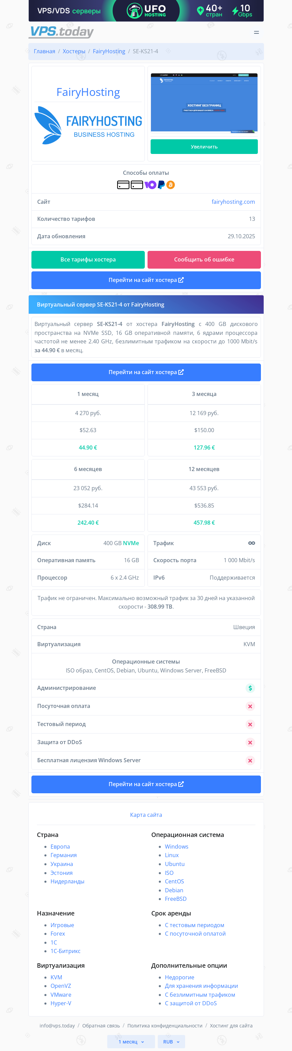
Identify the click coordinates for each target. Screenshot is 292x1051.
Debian (174, 890)
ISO (169, 873)
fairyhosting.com (233, 201)
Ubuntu (175, 864)
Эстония (62, 873)
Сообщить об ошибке (204, 259)
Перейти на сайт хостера (146, 372)
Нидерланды (67, 881)
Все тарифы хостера (88, 259)
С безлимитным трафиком (200, 994)
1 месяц (129, 1041)
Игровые (62, 925)
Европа (60, 846)
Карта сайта (146, 815)
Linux (172, 855)
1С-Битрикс (66, 951)
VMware (61, 994)
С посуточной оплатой (195, 933)
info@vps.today (57, 1025)
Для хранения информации (201, 986)
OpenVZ (61, 986)
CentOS (174, 881)
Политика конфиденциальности (165, 1025)
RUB (168, 1041)
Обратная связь (101, 1025)
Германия (64, 855)
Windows (177, 846)
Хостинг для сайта (231, 1025)
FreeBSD (176, 899)
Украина (62, 864)
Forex (58, 933)
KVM (56, 977)
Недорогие (179, 977)
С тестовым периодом (194, 925)
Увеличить (204, 146)
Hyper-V (61, 1003)
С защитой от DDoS (191, 1003)
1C (54, 942)
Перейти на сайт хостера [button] (146, 280)
